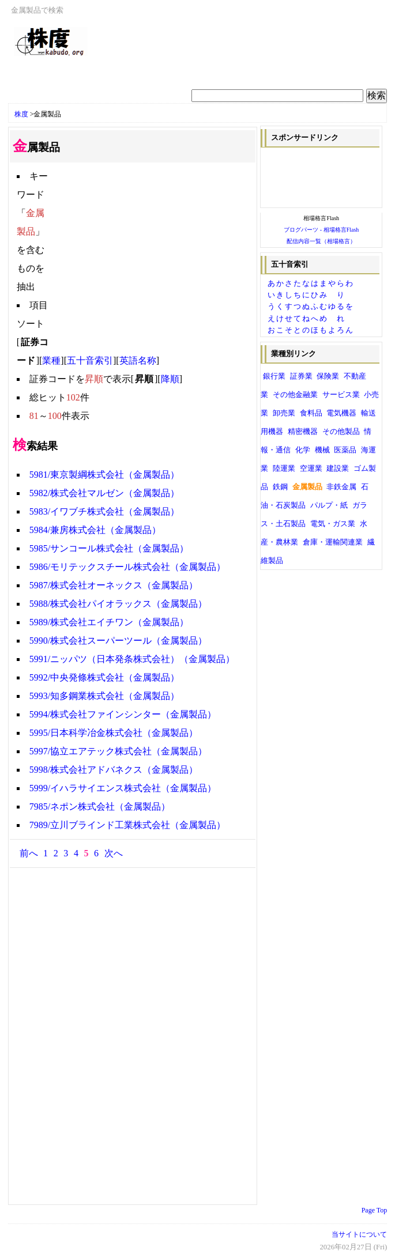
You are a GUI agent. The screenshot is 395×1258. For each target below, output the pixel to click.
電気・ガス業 (332, 524)
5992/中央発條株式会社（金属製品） (104, 677)
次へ (113, 853)
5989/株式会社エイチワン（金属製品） (109, 622)
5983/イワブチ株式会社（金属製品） (104, 511)
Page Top (375, 1210)
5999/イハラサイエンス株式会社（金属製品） (122, 788)
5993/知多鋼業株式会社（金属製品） (104, 696)
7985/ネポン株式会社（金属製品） (99, 806)
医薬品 (345, 450)
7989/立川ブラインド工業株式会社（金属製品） (127, 825)
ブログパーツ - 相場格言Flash (321, 229)
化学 (302, 450)
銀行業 (274, 376)
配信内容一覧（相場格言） (321, 241)
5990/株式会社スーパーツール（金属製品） (118, 640)
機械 (322, 450)
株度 (21, 114)
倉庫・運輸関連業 (333, 542)
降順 (170, 379)
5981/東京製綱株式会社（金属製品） (104, 474)
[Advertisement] (149, 70)
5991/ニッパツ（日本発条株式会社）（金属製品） (132, 659)
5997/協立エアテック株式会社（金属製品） (118, 751)
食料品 (311, 413)
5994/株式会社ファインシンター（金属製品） (122, 714)
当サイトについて (359, 1234)
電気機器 (341, 413)
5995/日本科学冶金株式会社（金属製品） (113, 733)
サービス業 (341, 395)
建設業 (337, 468)
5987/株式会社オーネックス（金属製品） (113, 585)
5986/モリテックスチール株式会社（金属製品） (127, 567)
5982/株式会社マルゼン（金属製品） (104, 493)
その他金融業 (295, 395)
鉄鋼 (280, 487)
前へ (29, 853)
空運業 (311, 468)
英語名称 (137, 360)
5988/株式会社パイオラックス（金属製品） (118, 604)
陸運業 (284, 468)
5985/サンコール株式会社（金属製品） (109, 548)
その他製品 (341, 432)
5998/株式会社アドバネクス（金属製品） (113, 770)
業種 (51, 360)
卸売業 (284, 413)
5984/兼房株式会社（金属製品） (95, 530)
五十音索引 (90, 360)
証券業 (301, 376)
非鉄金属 (341, 487)
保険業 (328, 376)
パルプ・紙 (329, 505)
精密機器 (303, 432)
